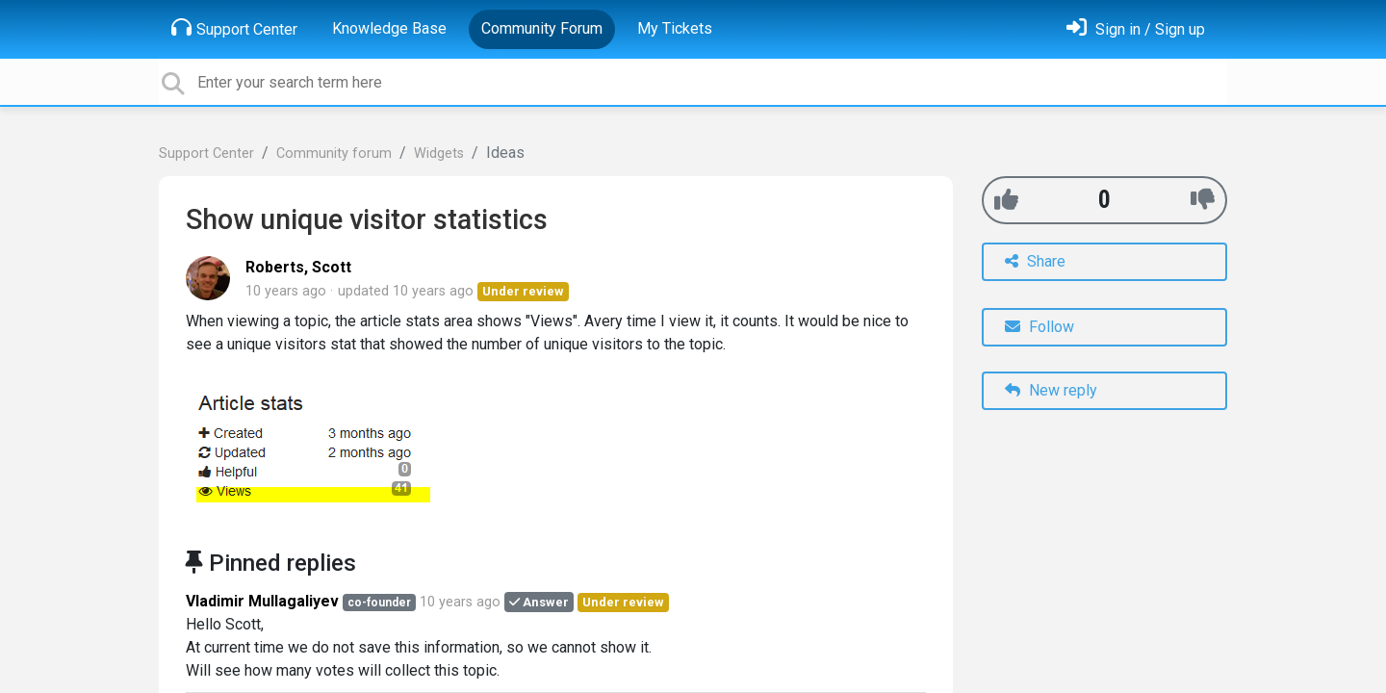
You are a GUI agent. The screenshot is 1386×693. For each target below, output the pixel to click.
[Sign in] (1136, 29)
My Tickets (674, 28)
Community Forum (542, 28)
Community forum (334, 153)
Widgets (439, 153)
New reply (1051, 390)
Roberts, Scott (298, 267)
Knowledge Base (389, 28)
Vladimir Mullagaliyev (262, 601)
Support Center (234, 27)
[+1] (1006, 200)
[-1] (1203, 200)
